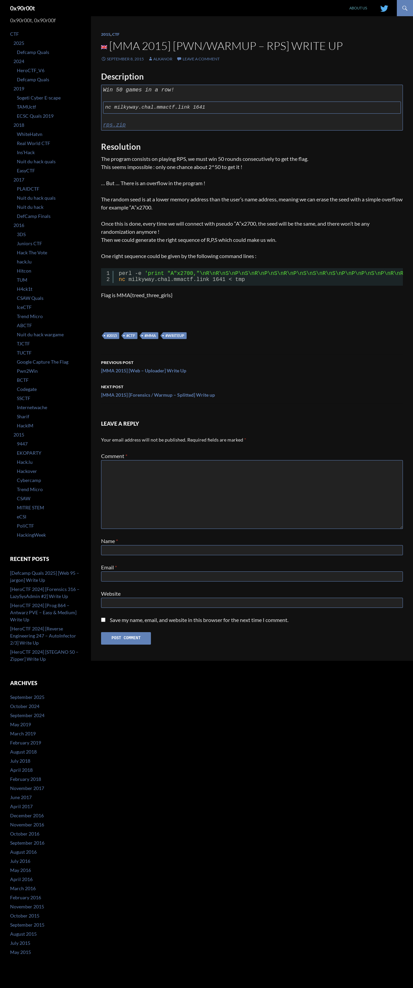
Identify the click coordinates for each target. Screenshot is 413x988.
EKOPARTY (29, 453)
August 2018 (23, 752)
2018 (18, 125)
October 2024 (24, 706)
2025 (18, 43)
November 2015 (27, 906)
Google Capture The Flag (42, 362)
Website (111, 596)
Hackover (27, 471)
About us (358, 8)
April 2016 (21, 879)
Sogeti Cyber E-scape (39, 98)
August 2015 (23, 934)
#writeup (174, 335)
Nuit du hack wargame (40, 334)
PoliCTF (25, 526)
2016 (18, 225)
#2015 (112, 335)
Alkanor (162, 58)
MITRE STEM (30, 507)
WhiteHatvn (29, 134)
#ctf (130, 335)
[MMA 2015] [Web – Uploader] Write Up (252, 366)
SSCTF (23, 398)
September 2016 (27, 843)
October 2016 (24, 834)
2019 (18, 88)
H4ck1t (24, 289)
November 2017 (27, 788)
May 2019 (20, 724)
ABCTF (24, 325)
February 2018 (25, 779)
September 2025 (27, 697)
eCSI (21, 516)
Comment (114, 456)
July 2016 (20, 861)
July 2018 (20, 761)
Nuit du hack (30, 207)
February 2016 (25, 897)
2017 (18, 179)
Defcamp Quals (33, 52)
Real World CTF (33, 143)
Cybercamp (29, 480)
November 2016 (27, 824)
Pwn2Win (27, 371)
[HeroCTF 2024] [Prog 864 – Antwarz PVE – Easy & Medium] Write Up (43, 612)
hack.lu (24, 261)
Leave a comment (201, 58)
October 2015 (24, 916)
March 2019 (23, 733)
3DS (21, 234)
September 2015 (27, 925)
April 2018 (21, 770)
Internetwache (32, 407)
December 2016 (27, 815)
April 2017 (21, 806)
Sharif (23, 416)
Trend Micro (30, 316)
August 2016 (23, 852)
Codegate (27, 389)
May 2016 (20, 870)
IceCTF (24, 307)
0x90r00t (22, 8)
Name (109, 541)
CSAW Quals (30, 298)
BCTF (23, 380)
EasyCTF (26, 170)
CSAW (23, 498)
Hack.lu (25, 462)
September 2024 (27, 715)
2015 (105, 34)
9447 (22, 444)
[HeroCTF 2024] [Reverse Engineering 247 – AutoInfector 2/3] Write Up (43, 636)
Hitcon (24, 271)
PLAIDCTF (28, 189)
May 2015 (20, 952)
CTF (116, 34)
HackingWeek (31, 535)
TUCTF (24, 353)
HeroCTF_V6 (30, 70)
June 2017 (21, 797)
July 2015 (20, 943)
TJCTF (23, 343)
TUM (22, 280)
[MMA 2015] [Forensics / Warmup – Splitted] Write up (252, 390)
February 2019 (25, 742)
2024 (18, 61)
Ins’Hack (26, 152)
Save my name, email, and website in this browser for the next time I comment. (199, 624)
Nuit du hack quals (36, 161)
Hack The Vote (32, 252)
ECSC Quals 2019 (35, 116)
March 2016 (23, 888)
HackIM (25, 425)
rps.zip (114, 125)
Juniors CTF (29, 243)
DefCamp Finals (34, 216)
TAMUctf (26, 107)
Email (109, 568)
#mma (150, 335)
